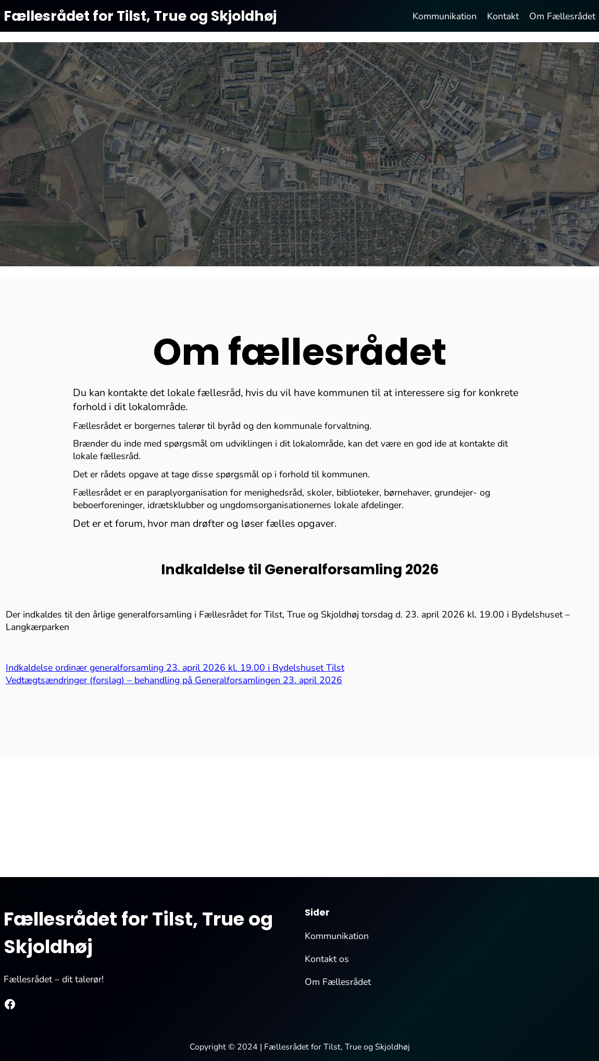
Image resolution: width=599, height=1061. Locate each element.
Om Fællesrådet (338, 982)
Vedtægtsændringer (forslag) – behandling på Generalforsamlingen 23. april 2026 (174, 680)
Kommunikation (337, 936)
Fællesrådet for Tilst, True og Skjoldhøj (140, 16)
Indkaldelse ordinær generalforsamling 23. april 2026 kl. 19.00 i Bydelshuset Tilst (175, 667)
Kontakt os (327, 959)
